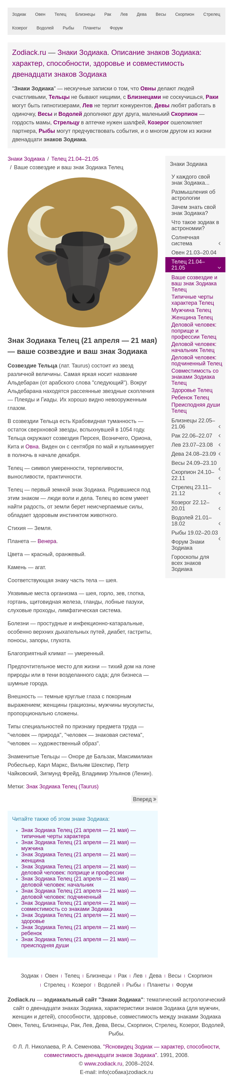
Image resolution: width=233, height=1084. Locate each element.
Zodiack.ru (29, 52)
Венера (47, 541)
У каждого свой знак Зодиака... (190, 180)
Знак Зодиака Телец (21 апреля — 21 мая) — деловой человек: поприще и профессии (78, 870)
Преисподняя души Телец (195, 408)
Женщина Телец (192, 317)
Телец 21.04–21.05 (74, 159)
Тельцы (59, 97)
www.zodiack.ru (103, 1064)
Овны (148, 89)
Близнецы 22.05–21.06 (193, 424)
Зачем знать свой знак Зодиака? (193, 210)
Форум (116, 27)
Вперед (144, 799)
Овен (40, 14)
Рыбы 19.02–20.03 (194, 533)
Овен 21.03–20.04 (193, 253)
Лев (123, 14)
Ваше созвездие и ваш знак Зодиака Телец (194, 283)
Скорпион (184, 14)
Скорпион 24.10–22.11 (192, 475)
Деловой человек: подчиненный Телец (196, 360)
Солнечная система (185, 240)
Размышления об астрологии (193, 195)
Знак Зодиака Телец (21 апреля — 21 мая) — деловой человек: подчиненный (78, 894)
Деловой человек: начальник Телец (194, 347)
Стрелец (211, 14)
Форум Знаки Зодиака (187, 545)
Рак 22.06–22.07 (191, 436)
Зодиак (19, 14)
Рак (107, 14)
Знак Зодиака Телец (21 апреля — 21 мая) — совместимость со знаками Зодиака (78, 906)
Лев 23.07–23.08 (192, 445)
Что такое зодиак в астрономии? (195, 225)
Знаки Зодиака (82, 52)
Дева (142, 14)
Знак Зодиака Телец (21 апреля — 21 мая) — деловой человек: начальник (78, 882)
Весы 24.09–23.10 (194, 463)
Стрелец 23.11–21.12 (191, 490)
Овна (32, 447)
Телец (60, 14)
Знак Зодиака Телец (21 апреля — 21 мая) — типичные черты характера (78, 833)
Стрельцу (66, 122)
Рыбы (68, 27)
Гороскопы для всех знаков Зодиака (190, 563)
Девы (162, 105)
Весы (161, 14)
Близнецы (85, 14)
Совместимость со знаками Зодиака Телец (194, 377)
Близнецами (144, 97)
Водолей (45, 27)
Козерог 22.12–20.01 (190, 505)
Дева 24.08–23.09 (193, 454)
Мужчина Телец (191, 310)
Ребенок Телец (190, 397)
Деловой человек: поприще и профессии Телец (194, 331)
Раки (212, 97)
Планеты (92, 27)
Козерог (20, 27)
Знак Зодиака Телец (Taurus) (62, 787)
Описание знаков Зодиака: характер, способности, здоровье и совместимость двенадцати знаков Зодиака (106, 63)
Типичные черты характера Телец (192, 300)
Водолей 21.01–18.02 (191, 521)
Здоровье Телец (192, 390)
